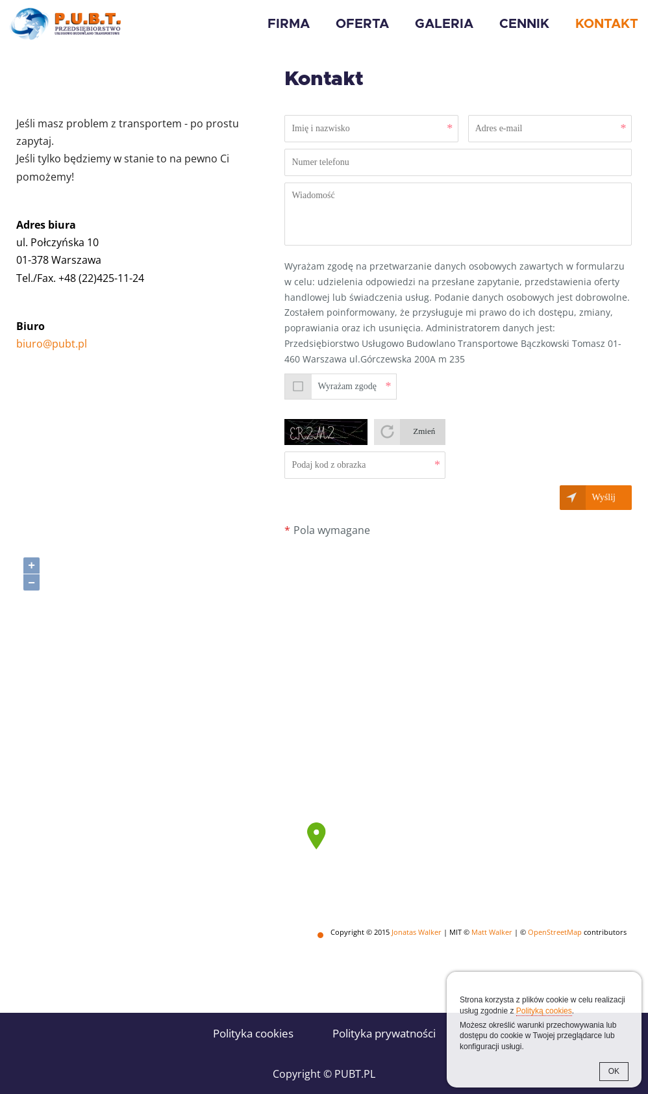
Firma (289, 24)
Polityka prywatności (384, 1033)
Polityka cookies (253, 1033)
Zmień (424, 431)
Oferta (362, 24)
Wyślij (604, 497)
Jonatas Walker (417, 932)
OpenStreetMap (555, 932)
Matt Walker (491, 932)
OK (613, 1071)
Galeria (444, 24)
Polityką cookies (544, 1010)
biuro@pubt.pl (51, 344)
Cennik (524, 24)
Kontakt (606, 24)
